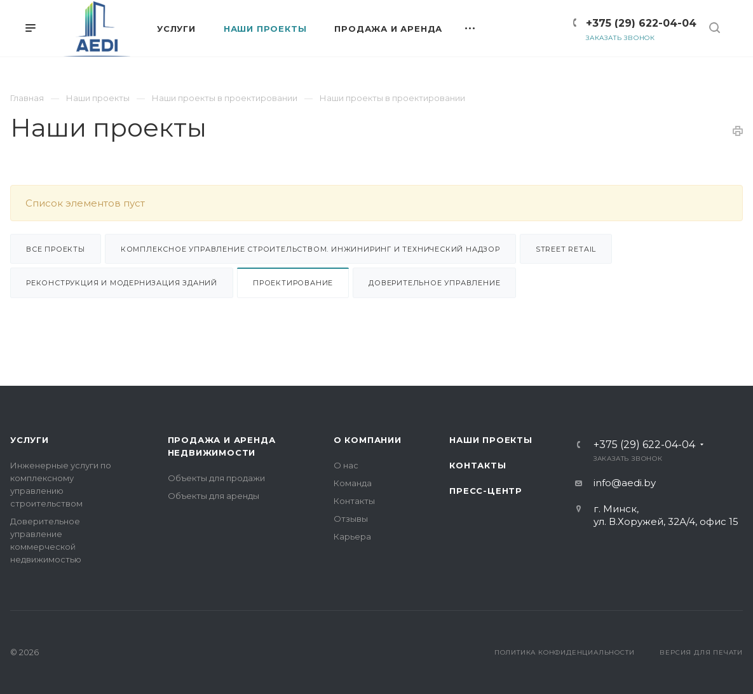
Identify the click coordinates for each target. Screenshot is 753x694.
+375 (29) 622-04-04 (641, 23)
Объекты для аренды (213, 496)
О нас (346, 465)
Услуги (29, 440)
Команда (353, 483)
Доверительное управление (434, 282)
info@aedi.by (625, 483)
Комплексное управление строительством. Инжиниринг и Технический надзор (310, 249)
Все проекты (55, 249)
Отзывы (351, 519)
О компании (368, 440)
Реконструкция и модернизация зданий (121, 282)
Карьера (352, 536)
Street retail (566, 249)
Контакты (354, 501)
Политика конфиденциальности (564, 652)
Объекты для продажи (216, 478)
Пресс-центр (485, 491)
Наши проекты (491, 440)
